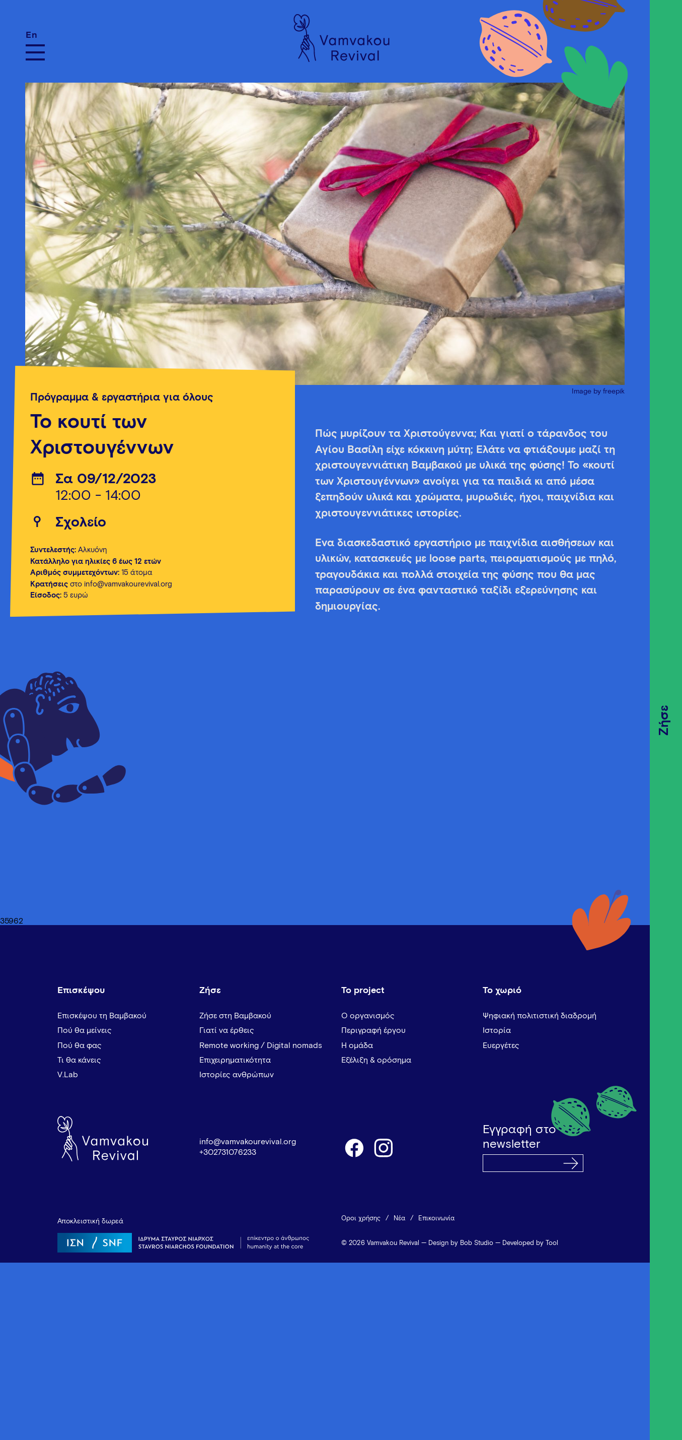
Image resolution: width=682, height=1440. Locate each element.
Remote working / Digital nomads (260, 1045)
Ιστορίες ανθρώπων (236, 1075)
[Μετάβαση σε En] (35, 35)
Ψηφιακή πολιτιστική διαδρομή (539, 1016)
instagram (384, 1147)
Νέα (399, 1218)
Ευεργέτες (501, 1045)
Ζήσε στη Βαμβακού (235, 1016)
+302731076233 (227, 1152)
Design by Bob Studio (460, 1243)
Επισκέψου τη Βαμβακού (101, 1016)
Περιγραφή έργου (373, 1030)
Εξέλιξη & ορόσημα (376, 1060)
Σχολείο (80, 522)
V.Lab (67, 1075)
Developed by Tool (530, 1243)
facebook (353, 1147)
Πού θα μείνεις (84, 1030)
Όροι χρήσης (361, 1218)
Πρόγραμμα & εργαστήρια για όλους (121, 397)
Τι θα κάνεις (79, 1060)
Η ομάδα (357, 1045)
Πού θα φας (79, 1045)
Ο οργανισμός (368, 1016)
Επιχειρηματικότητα (235, 1060)
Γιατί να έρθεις (226, 1030)
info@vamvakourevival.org (247, 1142)
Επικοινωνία (436, 1218)
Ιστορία (497, 1030)
